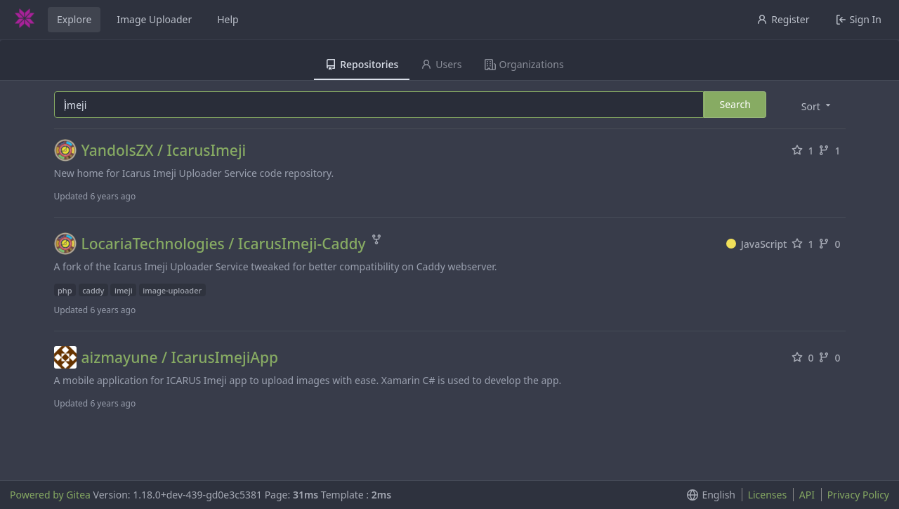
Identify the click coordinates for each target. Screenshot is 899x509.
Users (441, 64)
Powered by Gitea (50, 494)
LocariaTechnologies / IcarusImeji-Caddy (223, 243)
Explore (74, 19)
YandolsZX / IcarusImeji (164, 150)
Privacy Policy (858, 494)
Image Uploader (154, 19)
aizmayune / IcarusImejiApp (180, 357)
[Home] (24, 20)
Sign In (858, 19)
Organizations (524, 64)
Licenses (767, 494)
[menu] (817, 105)
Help (228, 19)
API (807, 494)
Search (734, 104)
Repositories (361, 64)
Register (782, 19)
